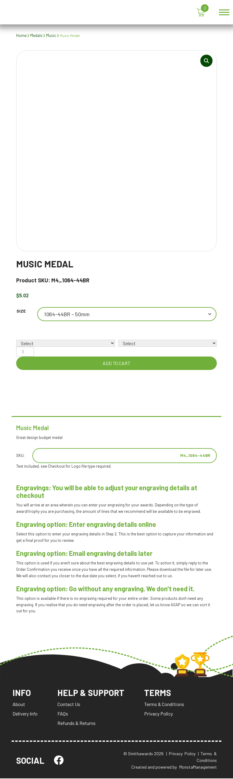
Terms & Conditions (165, 705)
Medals (36, 35)
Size (21, 311)
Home (21, 35)
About (19, 705)
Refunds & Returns (76, 723)
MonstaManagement (198, 767)
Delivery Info (25, 714)
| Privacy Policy (180, 754)
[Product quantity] (25, 352)
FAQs (62, 714)
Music (51, 35)
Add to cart (116, 363)
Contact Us (68, 705)
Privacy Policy (159, 714)
